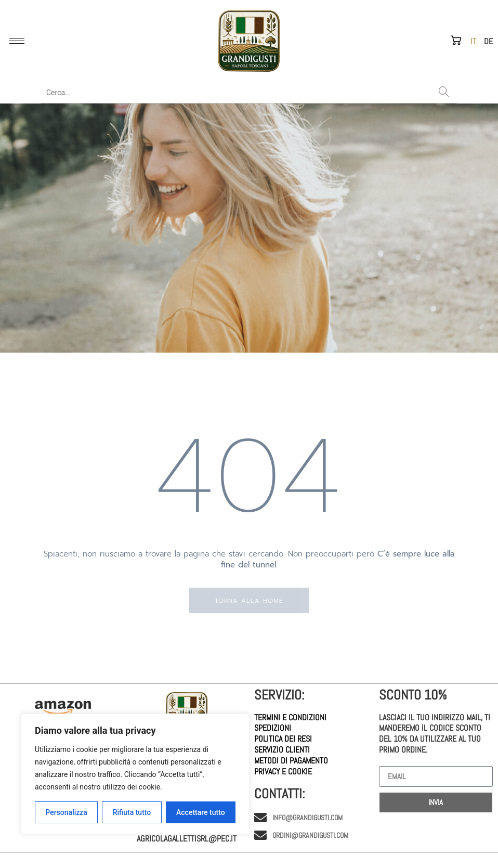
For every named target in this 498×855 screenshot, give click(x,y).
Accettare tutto (200, 812)
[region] (135, 774)
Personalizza (66, 812)
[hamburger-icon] (17, 41)
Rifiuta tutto (132, 812)
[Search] (444, 92)
